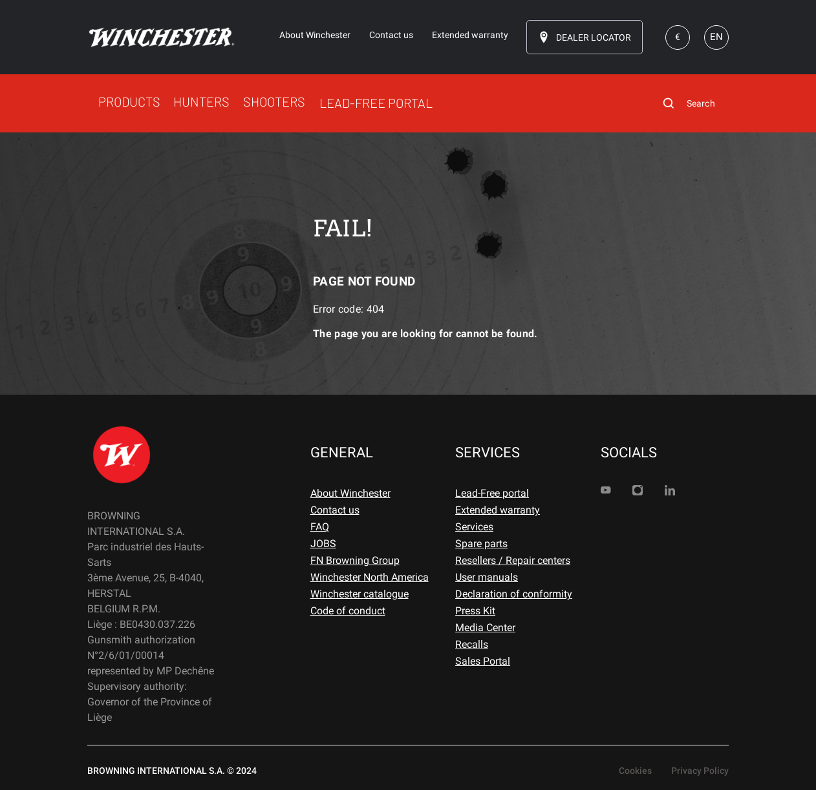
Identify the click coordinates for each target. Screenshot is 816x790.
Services (474, 527)
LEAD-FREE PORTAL (376, 102)
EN (716, 37)
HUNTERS (201, 101)
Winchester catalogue (359, 594)
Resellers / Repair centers (512, 560)
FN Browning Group (355, 560)
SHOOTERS (274, 101)
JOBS (323, 543)
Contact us (335, 510)
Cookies (635, 770)
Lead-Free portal (492, 493)
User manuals (486, 577)
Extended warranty (497, 510)
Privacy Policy (700, 770)
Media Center (485, 627)
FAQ (319, 527)
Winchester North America (369, 577)
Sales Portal (482, 661)
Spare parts (481, 543)
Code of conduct (347, 611)
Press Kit (475, 611)
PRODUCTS (129, 101)
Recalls (471, 644)
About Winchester (350, 493)
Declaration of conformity (513, 594)
